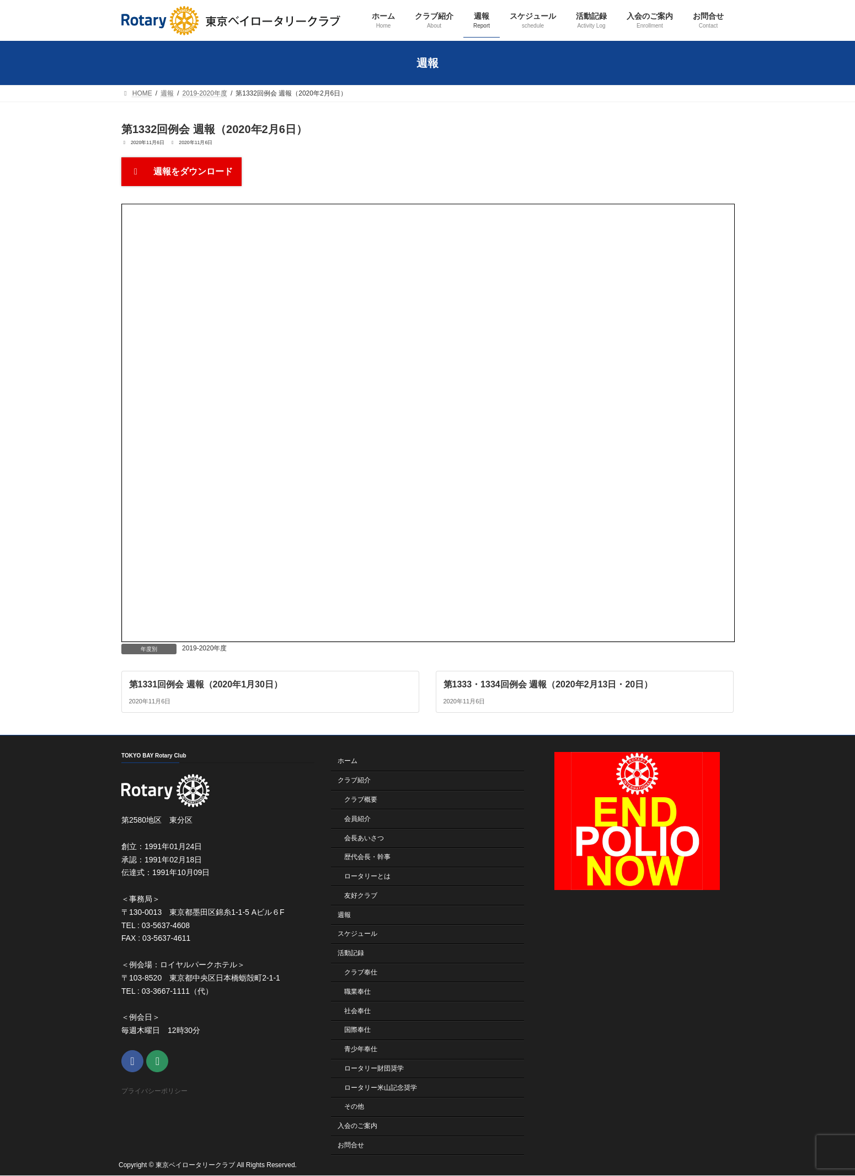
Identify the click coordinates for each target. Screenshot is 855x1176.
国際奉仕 (357, 1030)
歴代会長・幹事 (367, 857)
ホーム (347, 761)
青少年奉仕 (360, 1049)
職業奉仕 (357, 991)
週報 (344, 915)
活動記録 (351, 953)
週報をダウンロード (181, 171)
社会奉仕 (357, 1011)
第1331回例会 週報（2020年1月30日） (205, 683)
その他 (354, 1107)
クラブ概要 (360, 799)
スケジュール (357, 934)
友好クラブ (360, 895)
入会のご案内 (357, 1126)
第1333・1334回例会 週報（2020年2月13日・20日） (548, 683)
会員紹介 (357, 819)
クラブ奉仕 (360, 972)
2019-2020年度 (204, 648)
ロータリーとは (367, 876)
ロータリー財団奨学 (374, 1068)
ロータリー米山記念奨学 (380, 1088)
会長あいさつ (364, 838)
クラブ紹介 (354, 780)
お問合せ (351, 1145)
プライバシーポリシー (154, 1091)
